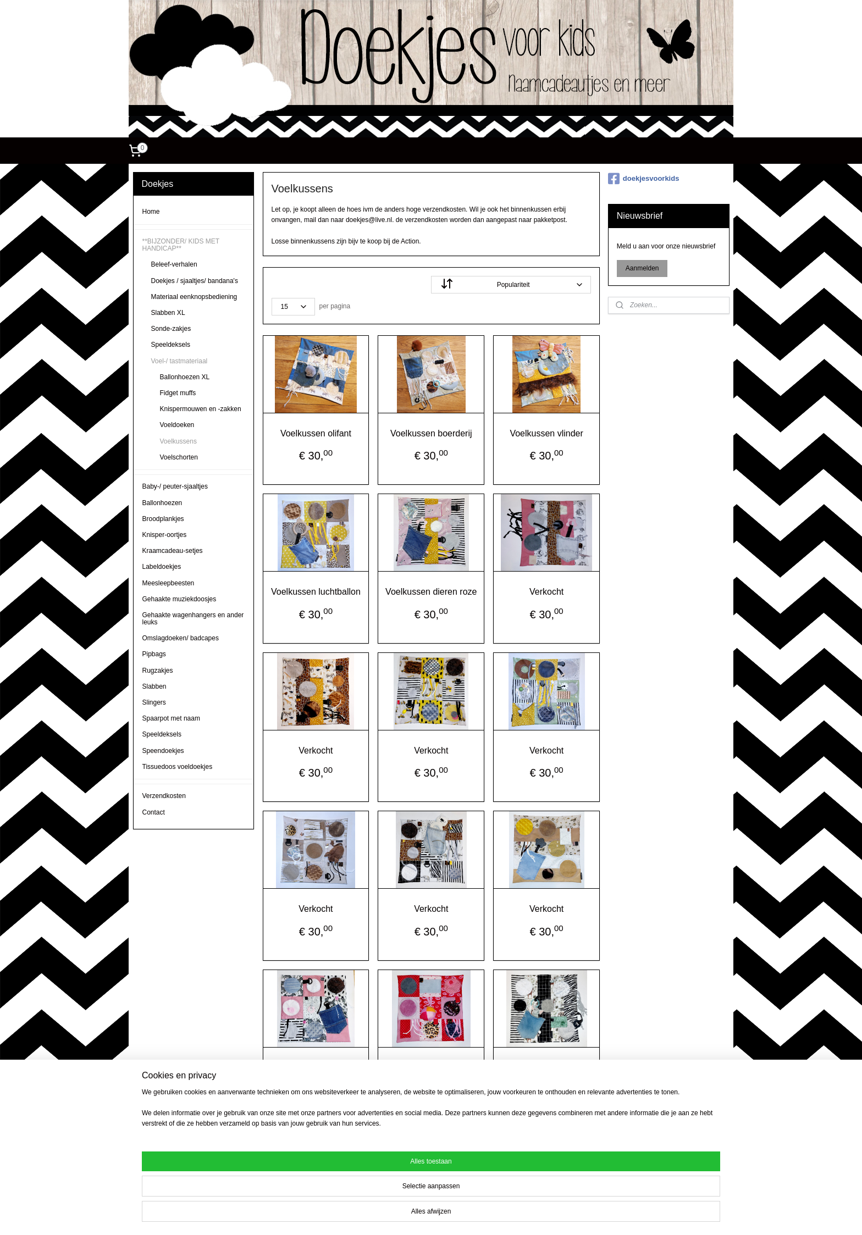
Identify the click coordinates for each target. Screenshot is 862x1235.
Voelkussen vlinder (546, 433)
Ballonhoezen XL (185, 377)
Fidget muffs (178, 393)
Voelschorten (179, 457)
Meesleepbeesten (168, 583)
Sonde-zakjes (171, 329)
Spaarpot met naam (171, 718)
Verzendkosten (164, 796)
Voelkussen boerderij (431, 433)
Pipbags (154, 654)
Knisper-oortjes (164, 535)
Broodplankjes (163, 519)
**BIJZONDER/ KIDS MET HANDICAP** (180, 244)
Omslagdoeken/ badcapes (180, 638)
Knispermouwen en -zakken (200, 409)
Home (151, 211)
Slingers (154, 702)
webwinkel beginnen (445, 1214)
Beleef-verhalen (174, 264)
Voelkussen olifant (315, 433)
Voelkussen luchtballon (316, 591)
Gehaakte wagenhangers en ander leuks (193, 618)
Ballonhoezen (162, 503)
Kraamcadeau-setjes (172, 551)
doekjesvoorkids (643, 178)
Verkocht (546, 591)
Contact (153, 812)
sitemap (389, 1214)
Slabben (154, 686)
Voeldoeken (177, 425)
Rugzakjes (157, 670)
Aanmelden (642, 268)
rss (409, 1214)
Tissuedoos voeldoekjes (177, 767)
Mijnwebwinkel (530, 1214)
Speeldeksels (170, 344)
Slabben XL (168, 313)
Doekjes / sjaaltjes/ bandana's (194, 281)
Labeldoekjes (161, 567)
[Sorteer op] (511, 284)
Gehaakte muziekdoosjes (179, 599)
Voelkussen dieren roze (431, 591)
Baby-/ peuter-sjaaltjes (175, 486)
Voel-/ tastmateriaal (179, 361)
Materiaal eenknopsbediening (194, 297)
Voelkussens (178, 441)
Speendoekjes (163, 751)
